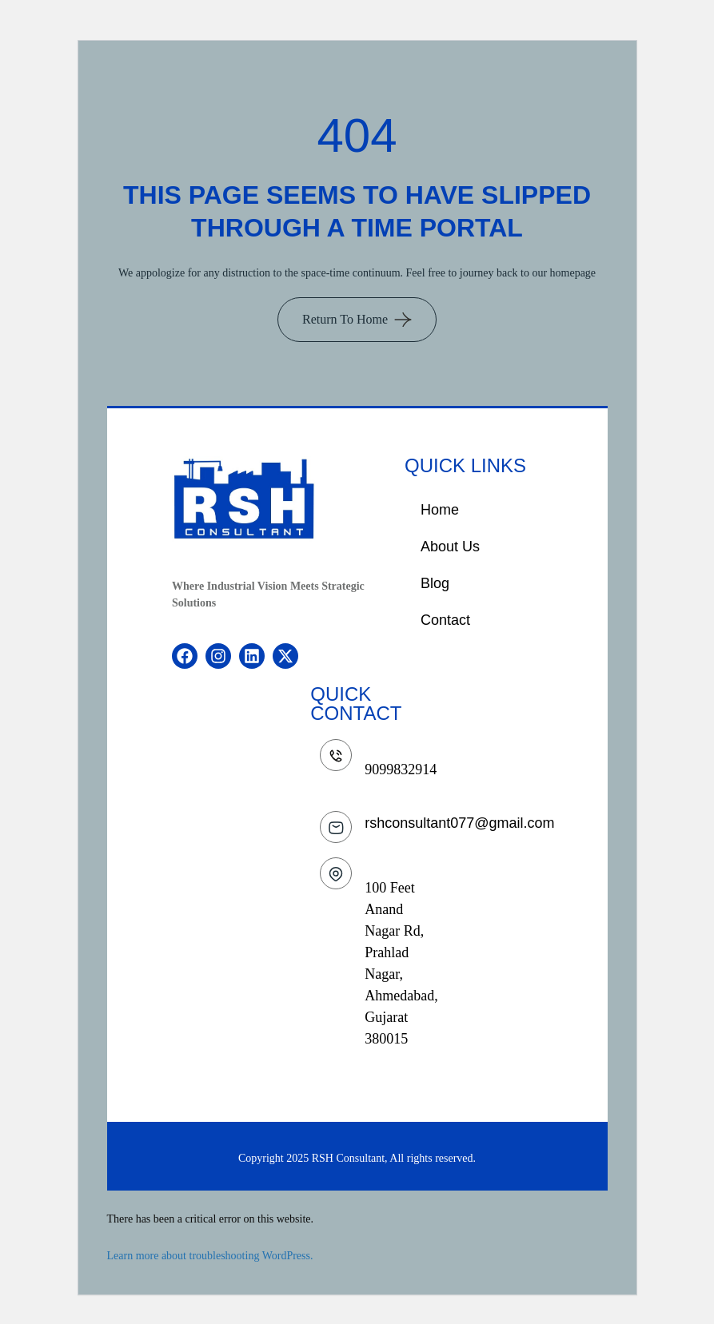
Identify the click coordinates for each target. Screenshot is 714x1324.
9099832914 (401, 769)
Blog (435, 583)
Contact (445, 620)
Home (440, 510)
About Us (450, 547)
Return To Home (345, 319)
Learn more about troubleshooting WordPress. (210, 1256)
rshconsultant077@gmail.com (459, 823)
